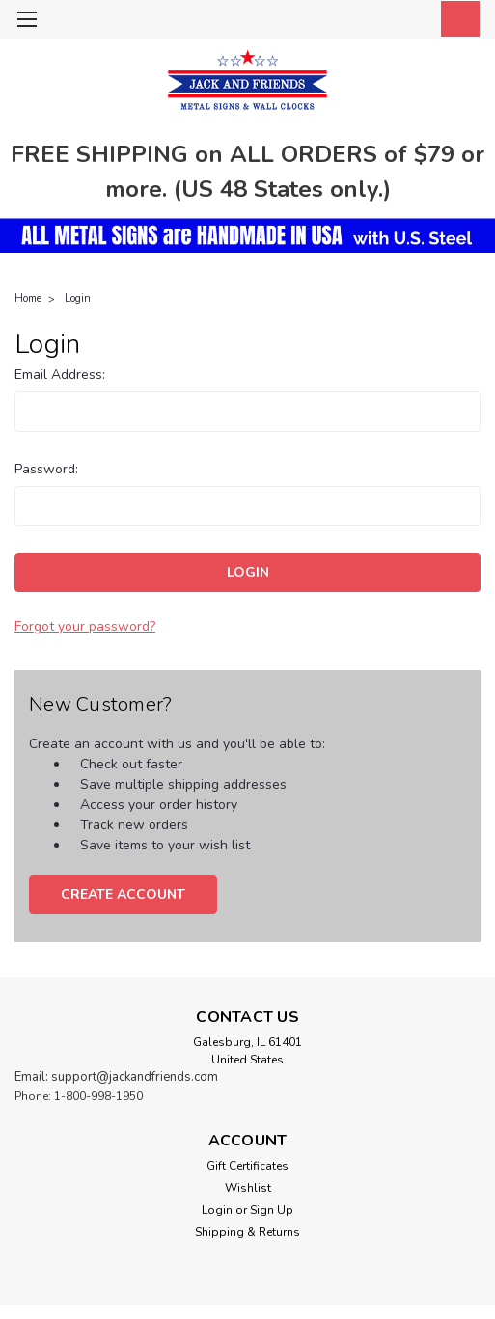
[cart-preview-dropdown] (456, 19)
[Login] (413, 22)
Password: (46, 469)
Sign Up (271, 1210)
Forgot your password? (84, 626)
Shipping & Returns (247, 1232)
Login (78, 298)
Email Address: (59, 374)
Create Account (123, 894)
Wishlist (248, 1188)
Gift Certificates (247, 1165)
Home (27, 298)
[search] (369, 22)
